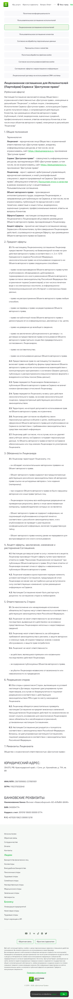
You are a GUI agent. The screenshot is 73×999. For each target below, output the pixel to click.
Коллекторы (9, 864)
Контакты (8, 850)
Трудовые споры (11, 876)
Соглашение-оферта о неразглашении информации (36, 68)
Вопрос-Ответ (45, 5)
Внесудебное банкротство (15, 868)
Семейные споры (11, 880)
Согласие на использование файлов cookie (36, 62)
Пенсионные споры (12, 872)
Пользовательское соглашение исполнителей (36, 20)
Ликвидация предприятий (15, 906)
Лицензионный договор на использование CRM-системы (36, 75)
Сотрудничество (11, 842)
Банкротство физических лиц (16, 860)
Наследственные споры (14, 885)
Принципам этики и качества (53, 181)
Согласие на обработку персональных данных (36, 41)
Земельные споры (11, 893)
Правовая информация (36, 973)
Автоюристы (9, 897)
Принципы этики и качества (36, 48)
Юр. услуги (16, 5)
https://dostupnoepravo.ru (41, 151)
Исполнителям (10, 834)
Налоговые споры (11, 911)
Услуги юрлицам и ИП (13, 919)
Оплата (7, 846)
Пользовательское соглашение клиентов (36, 34)
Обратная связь (10, 838)
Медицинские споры (12, 889)
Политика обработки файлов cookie (36, 55)
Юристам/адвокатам (45, 941)
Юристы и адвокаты (30, 5)
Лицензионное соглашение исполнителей (36, 27)
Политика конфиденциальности (36, 13)
